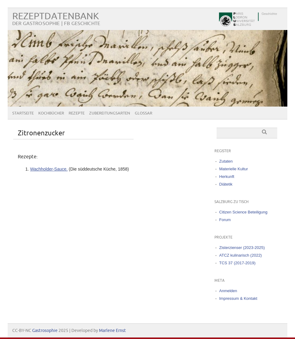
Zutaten (226, 161)
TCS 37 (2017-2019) (237, 263)
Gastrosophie (45, 330)
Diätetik (226, 184)
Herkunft (226, 176)
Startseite (23, 113)
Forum (225, 219)
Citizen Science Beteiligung (243, 212)
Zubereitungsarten (109, 113)
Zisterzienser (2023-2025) (242, 247)
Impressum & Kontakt (238, 298)
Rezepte (77, 113)
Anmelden (228, 290)
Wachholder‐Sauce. (48, 169)
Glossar (143, 113)
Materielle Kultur (233, 169)
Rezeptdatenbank (55, 16)
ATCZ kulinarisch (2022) (240, 255)
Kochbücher (51, 113)
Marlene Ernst (112, 330)
